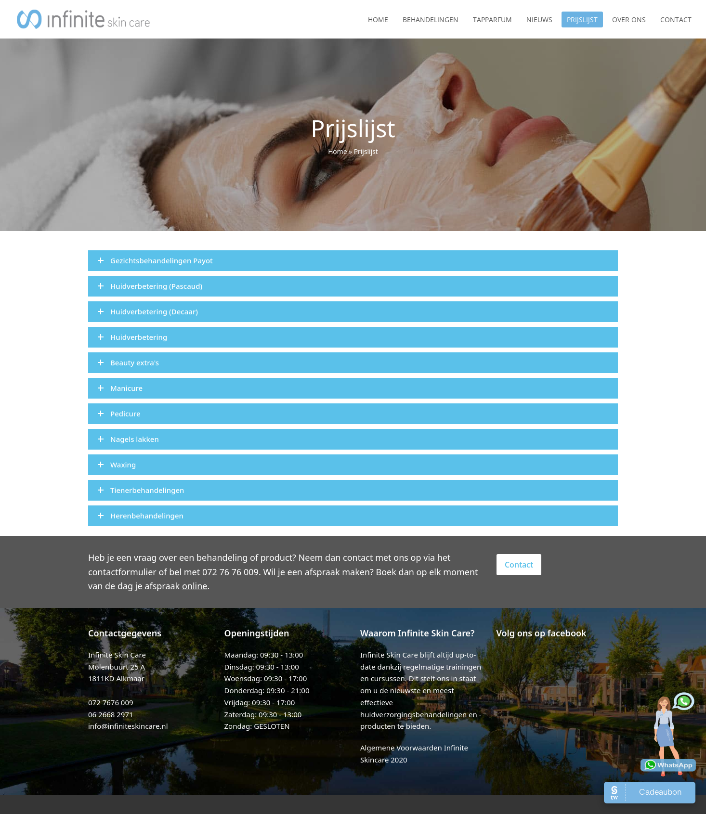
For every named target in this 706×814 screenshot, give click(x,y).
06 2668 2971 (110, 714)
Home (337, 151)
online (195, 586)
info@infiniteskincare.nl (128, 726)
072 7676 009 (110, 702)
